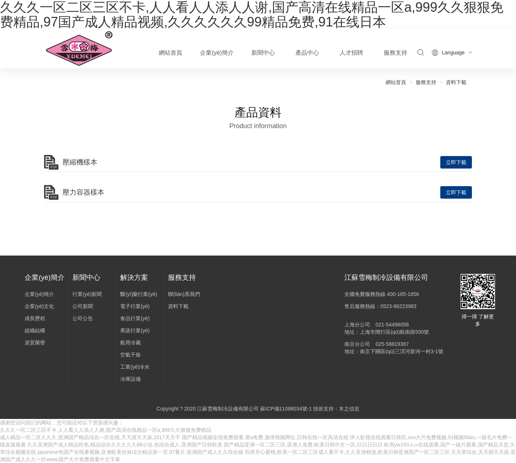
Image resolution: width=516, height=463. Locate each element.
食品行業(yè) (135, 318)
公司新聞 (82, 306)
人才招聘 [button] (351, 53)
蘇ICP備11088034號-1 (286, 409)
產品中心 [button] (307, 53)
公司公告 (82, 318)
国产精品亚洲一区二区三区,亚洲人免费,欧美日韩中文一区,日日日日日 (303, 445)
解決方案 (134, 277)
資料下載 (456, 82)
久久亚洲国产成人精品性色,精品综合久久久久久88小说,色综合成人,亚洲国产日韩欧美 (124, 445)
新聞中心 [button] (263, 53)
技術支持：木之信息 (336, 409)
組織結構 (35, 330)
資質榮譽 (35, 343)
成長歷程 (35, 318)
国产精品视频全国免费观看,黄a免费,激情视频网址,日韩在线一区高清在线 (265, 437)
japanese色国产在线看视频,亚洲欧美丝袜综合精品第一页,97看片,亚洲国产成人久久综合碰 (140, 452)
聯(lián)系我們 (184, 294)
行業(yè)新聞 (87, 294)
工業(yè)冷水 (135, 367)
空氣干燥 (130, 355)
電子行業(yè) (135, 306)
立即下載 (456, 162)
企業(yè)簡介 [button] (217, 53)
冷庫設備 (130, 379)
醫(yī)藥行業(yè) (138, 294)
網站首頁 (170, 53)
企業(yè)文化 (39, 306)
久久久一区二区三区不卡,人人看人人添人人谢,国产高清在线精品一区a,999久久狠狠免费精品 (105, 430)
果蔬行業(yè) (135, 330)
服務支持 (426, 82)
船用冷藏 (130, 343)
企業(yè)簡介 (45, 277)
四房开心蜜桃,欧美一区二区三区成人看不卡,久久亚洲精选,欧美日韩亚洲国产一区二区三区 (347, 452)
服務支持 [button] (395, 53)
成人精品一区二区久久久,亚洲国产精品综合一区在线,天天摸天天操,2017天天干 (90, 437)
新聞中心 (86, 277)
